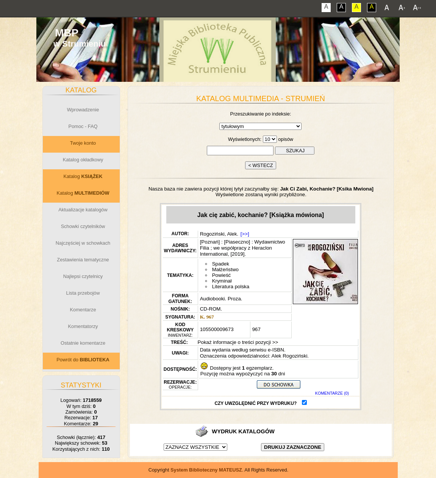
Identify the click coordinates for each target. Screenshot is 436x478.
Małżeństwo (225, 269)
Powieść (221, 275)
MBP (66, 33)
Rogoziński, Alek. (219, 234)
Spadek (220, 264)
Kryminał (222, 281)
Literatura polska (231, 286)
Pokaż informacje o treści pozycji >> (237, 342)
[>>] (245, 234)
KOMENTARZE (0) (332, 393)
